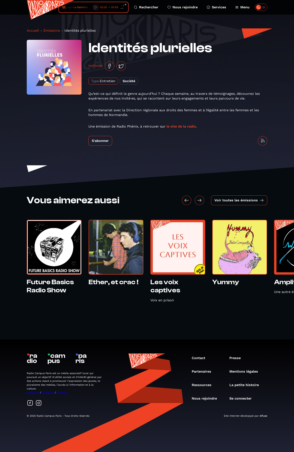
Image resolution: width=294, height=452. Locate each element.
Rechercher (146, 7)
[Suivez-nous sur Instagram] (38, 403)
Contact (200, 358)
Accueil (33, 30)
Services (216, 7)
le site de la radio (181, 126)
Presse (237, 358)
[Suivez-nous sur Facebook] (30, 403)
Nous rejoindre (182, 7)
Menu (242, 7)
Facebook (48, 392)
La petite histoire (246, 385)
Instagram (33, 392)
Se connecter (242, 398)
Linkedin (62, 392)
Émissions (51, 30)
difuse (263, 415)
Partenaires (203, 371)
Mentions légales (245, 371)
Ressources (204, 385)
